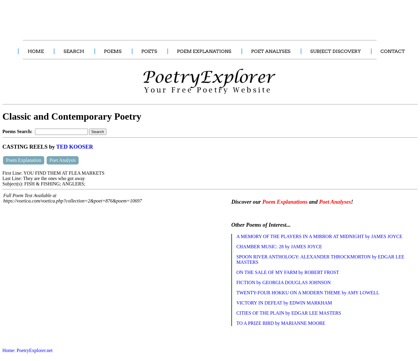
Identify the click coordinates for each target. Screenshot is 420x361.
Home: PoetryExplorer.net (27, 350)
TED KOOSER (74, 147)
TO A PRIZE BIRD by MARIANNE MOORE (281, 323)
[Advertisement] (112, 16)
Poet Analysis (63, 160)
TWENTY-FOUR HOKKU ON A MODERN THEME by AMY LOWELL (307, 292)
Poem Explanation (23, 160)
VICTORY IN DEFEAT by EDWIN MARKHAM (284, 302)
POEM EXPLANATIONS (204, 51)
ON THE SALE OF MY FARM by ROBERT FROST (287, 272)
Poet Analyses (335, 202)
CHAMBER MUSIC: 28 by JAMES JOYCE (279, 246)
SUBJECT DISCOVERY (335, 51)
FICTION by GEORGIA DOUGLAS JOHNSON (283, 282)
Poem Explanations (285, 202)
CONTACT (393, 51)
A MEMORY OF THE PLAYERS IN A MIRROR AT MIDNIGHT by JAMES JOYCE (319, 236)
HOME (36, 51)
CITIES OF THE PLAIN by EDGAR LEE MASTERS (288, 313)
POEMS (113, 51)
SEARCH (73, 51)
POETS (149, 51)
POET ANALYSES (271, 51)
